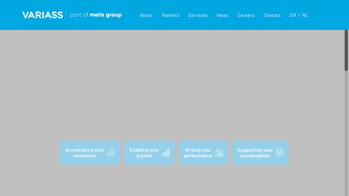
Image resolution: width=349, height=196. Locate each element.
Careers (246, 15)
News (222, 15)
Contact (272, 15)
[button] (147, 15)
